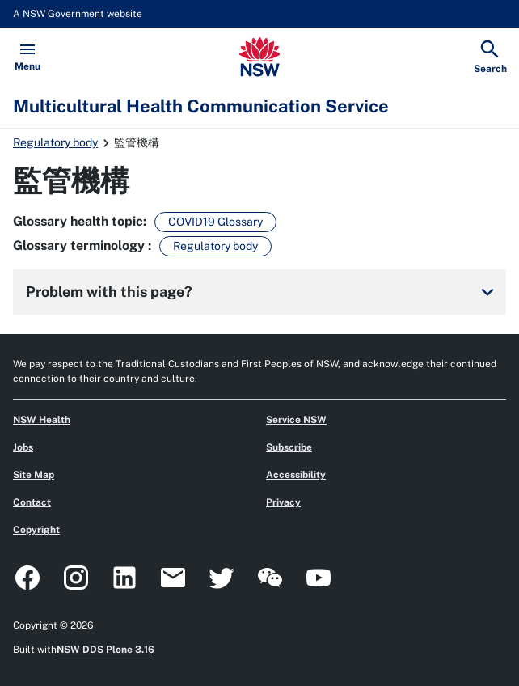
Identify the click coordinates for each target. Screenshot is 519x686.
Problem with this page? (263, 292)
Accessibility (296, 475)
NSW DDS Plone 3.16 (105, 649)
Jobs (23, 447)
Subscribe (289, 447)
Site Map (33, 475)
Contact (32, 502)
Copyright (36, 530)
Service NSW (296, 420)
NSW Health (41, 420)
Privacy (283, 502)
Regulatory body (55, 142)
